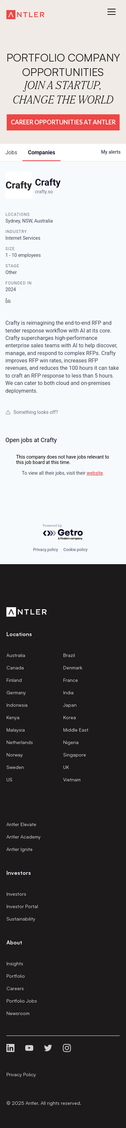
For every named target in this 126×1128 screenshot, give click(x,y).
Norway (14, 754)
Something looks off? (31, 412)
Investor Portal (22, 906)
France (70, 680)
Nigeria (71, 742)
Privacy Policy (21, 1074)
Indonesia (17, 705)
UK (66, 767)
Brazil (69, 655)
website (95, 473)
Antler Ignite (19, 849)
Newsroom (18, 1013)
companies (41, 152)
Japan (70, 705)
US (9, 779)
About (14, 942)
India (68, 692)
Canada (15, 667)
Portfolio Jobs (21, 1001)
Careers (15, 988)
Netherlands (19, 742)
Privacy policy (45, 549)
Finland (14, 680)
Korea (69, 717)
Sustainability (20, 919)
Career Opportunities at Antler (63, 122)
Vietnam (72, 779)
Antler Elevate (21, 824)
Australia (15, 655)
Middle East (75, 730)
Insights (14, 963)
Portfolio (15, 976)
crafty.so (44, 191)
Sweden (15, 767)
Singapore (74, 754)
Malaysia (15, 730)
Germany (16, 692)
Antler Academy (23, 837)
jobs (11, 152)
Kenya (12, 717)
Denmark (72, 667)
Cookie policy (76, 549)
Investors (16, 894)
